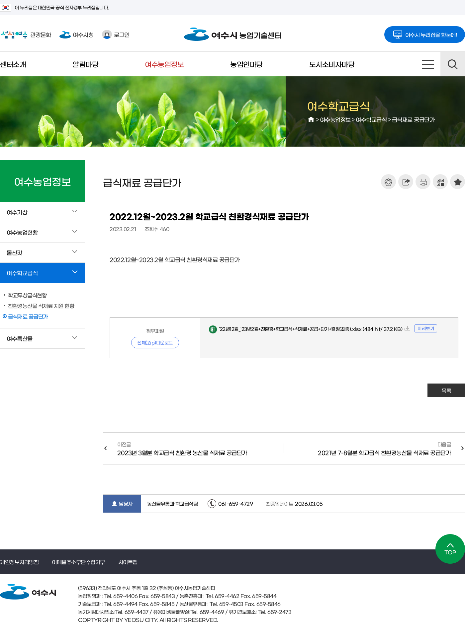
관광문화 (25, 34)
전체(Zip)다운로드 (155, 342)
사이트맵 (428, 64)
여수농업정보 (164, 63)
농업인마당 (246, 63)
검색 (452, 64)
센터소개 (13, 63)
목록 (446, 390)
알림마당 (85, 63)
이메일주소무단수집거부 (78, 561)
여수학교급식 (371, 119)
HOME (311, 119)
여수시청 (76, 34)
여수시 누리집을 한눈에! (425, 32)
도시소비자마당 (332, 63)
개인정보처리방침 (19, 561)
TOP (450, 549)
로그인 (116, 34)
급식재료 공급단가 (413, 119)
